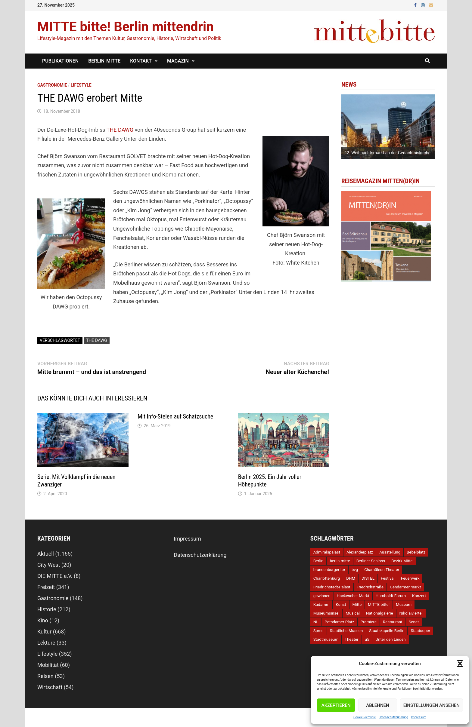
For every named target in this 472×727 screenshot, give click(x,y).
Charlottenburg (326, 578)
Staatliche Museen (346, 630)
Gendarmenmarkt (405, 587)
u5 (367, 639)
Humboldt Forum (391, 596)
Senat (413, 622)
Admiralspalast (326, 552)
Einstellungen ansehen (431, 705)
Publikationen (60, 61)
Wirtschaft (49, 687)
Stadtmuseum (325, 639)
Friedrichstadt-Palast (331, 587)
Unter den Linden (390, 639)
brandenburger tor (329, 569)
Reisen (45, 676)
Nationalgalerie (379, 613)
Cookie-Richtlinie (364, 717)
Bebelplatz (416, 552)
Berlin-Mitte (104, 61)
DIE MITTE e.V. (55, 576)
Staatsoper (420, 630)
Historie (46, 609)
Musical (353, 613)
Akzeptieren (336, 705)
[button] (460, 664)
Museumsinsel (326, 613)
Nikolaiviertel (411, 613)
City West (48, 565)
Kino (42, 620)
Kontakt (141, 61)
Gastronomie (52, 85)
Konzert (419, 596)
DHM (350, 578)
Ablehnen (377, 705)
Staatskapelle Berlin (386, 630)
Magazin (178, 61)
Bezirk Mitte (401, 561)
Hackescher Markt (353, 596)
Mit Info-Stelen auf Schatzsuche (175, 416)
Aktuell (45, 554)
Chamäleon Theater (381, 569)
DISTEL (368, 578)
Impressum (418, 717)
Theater (352, 639)
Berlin (318, 561)
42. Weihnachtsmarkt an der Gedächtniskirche (387, 152)
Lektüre (46, 643)
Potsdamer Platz (339, 622)
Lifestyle (81, 85)
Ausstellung (389, 552)
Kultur (44, 631)
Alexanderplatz (359, 552)
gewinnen (322, 596)
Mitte (357, 604)
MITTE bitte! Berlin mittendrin (125, 27)
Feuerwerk (410, 578)
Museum (403, 604)
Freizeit (46, 587)
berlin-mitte (340, 561)
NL (315, 622)
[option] (388, 126)
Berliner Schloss (370, 561)
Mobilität (48, 665)
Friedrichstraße (370, 587)
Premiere (369, 622)
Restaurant (392, 622)
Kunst (341, 604)
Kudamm (321, 604)
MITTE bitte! (379, 604)
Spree (318, 630)
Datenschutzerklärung (393, 717)
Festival (388, 578)
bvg (355, 569)
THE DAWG (120, 130)
